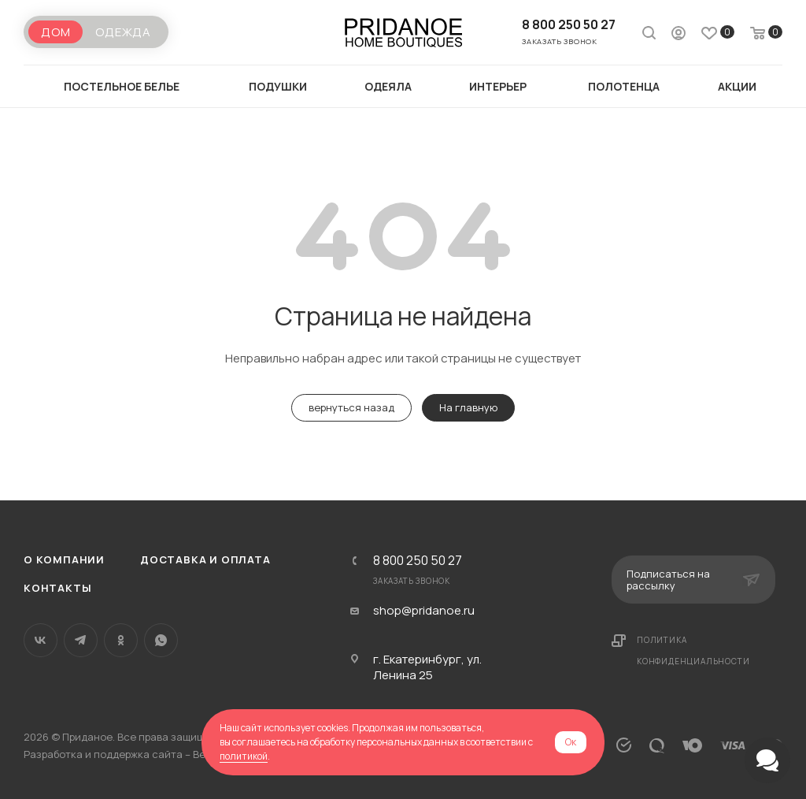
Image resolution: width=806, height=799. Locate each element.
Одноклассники (121, 640)
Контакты (57, 588)
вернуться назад (351, 407)
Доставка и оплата (205, 559)
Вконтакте (40, 640)
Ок (570, 742)
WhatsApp (161, 640)
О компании (64, 559)
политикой (244, 756)
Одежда (123, 32)
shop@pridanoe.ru (424, 611)
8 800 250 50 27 (569, 24)
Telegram (81, 640)
